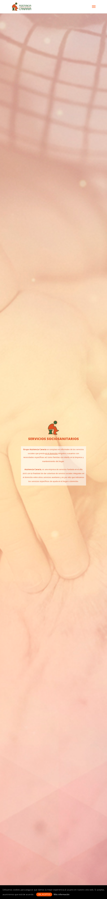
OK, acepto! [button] (44, 894)
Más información (61, 894)
